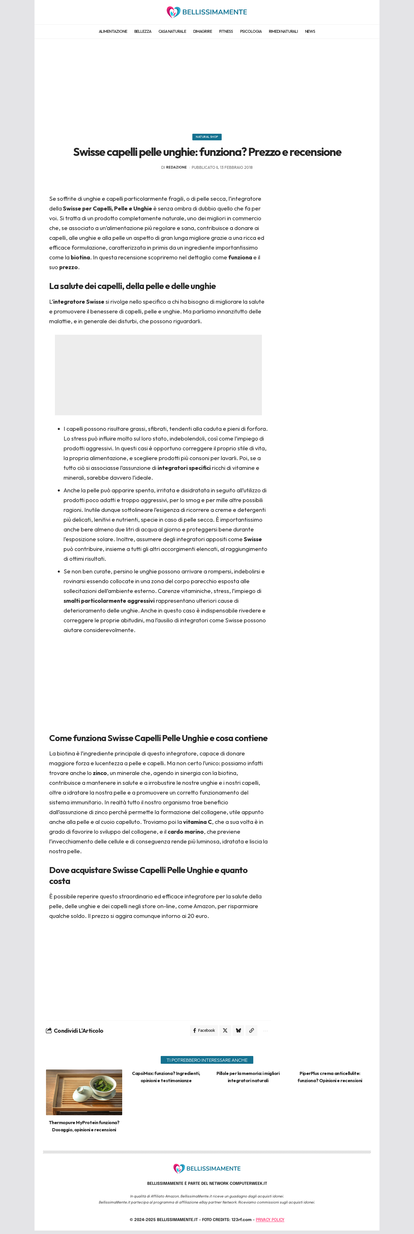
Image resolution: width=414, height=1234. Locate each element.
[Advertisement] (207, 83)
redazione (176, 170)
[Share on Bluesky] (236, 1033)
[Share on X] (222, 1033)
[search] (363, 12)
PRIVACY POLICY (270, 1223)
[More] (264, 1033)
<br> (158, 680)
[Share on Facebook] (200, 1033)
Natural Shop (207, 138)
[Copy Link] (250, 1033)
